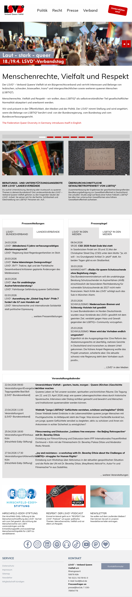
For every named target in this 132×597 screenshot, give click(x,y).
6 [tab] (82, 137)
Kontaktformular (115, 566)
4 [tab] (66, 137)
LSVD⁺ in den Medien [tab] (80, 233)
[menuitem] (42, 10)
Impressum (7, 569)
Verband (90, 10)
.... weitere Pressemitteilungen (46, 316)
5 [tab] (74, 137)
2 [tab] (50, 137)
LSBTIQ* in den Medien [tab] (112, 233)
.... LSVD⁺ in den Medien (116, 367)
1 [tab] (42, 137)
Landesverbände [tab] (48, 231)
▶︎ (129, 43)
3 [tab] (58, 137)
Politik (42, 10)
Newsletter (7, 577)
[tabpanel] (33, 171)
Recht (57, 10)
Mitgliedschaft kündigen (13, 581)
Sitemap (6, 573)
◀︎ (124, 43)
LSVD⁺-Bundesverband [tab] (17, 233)
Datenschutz (8, 566)
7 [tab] (90, 137)
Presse (72, 10)
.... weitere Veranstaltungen (114, 474)
